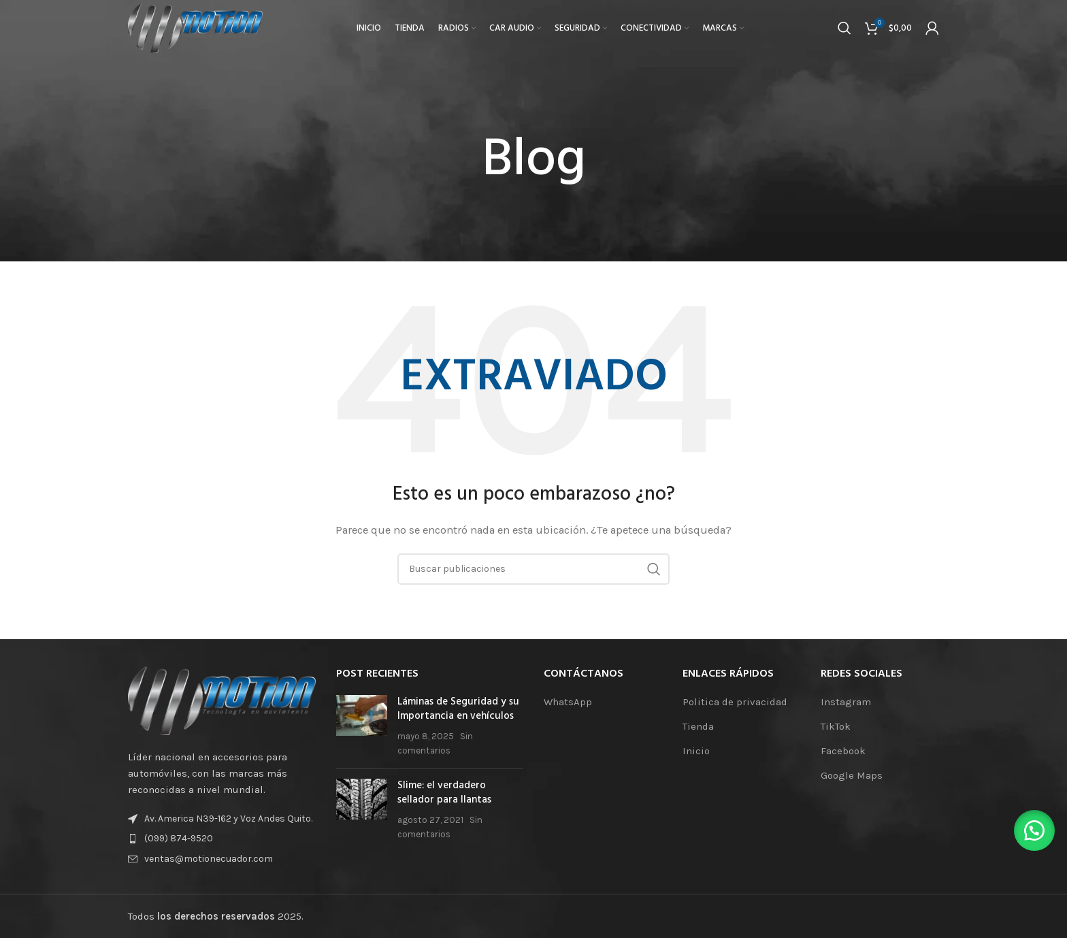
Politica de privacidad (735, 702)
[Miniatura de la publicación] (361, 726)
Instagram (846, 702)
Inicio (696, 751)
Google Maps (852, 775)
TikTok (836, 726)
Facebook (843, 751)
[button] (1033, 829)
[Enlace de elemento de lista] (222, 838)
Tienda (698, 726)
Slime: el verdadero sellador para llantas (444, 792)
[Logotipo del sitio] (199, 30)
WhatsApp (568, 702)
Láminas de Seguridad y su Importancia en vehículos (458, 709)
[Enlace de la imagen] (222, 700)
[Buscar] (844, 30)
